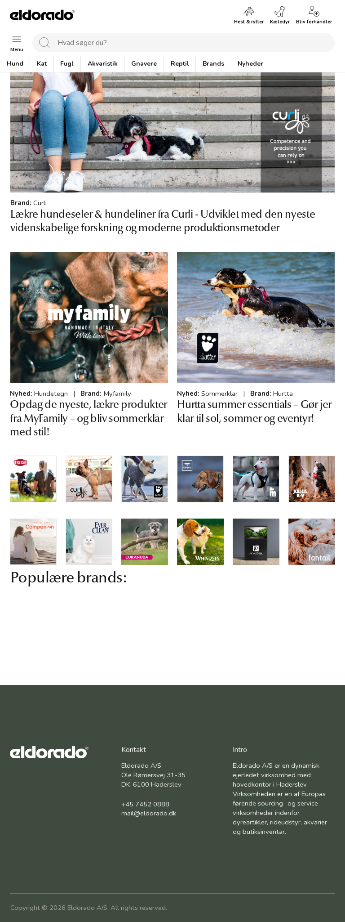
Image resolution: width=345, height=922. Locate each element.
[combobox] (184, 42)
